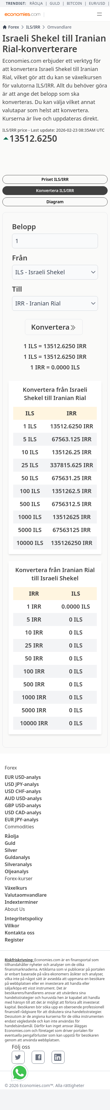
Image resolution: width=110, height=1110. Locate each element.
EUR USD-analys (23, 777)
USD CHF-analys (23, 791)
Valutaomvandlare (26, 895)
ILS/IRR (33, 27)
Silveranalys (18, 864)
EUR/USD (97, 3)
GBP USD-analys (23, 805)
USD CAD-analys (23, 812)
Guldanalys (17, 857)
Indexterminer (21, 902)
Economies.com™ (36, 1085)
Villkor (12, 925)
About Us (15, 909)
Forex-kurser (19, 878)
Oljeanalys (16, 871)
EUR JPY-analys (21, 819)
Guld (55, 3)
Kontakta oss (19, 932)
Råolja (36, 3)
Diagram (55, 201)
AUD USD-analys (23, 798)
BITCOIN (74, 3)
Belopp (24, 226)
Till (17, 289)
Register (14, 939)
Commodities (19, 826)
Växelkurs (16, 888)
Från (19, 257)
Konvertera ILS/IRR (55, 190)
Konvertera (54, 327)
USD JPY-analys (22, 784)
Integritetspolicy (24, 918)
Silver (11, 850)
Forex (10, 27)
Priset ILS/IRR (54, 179)
